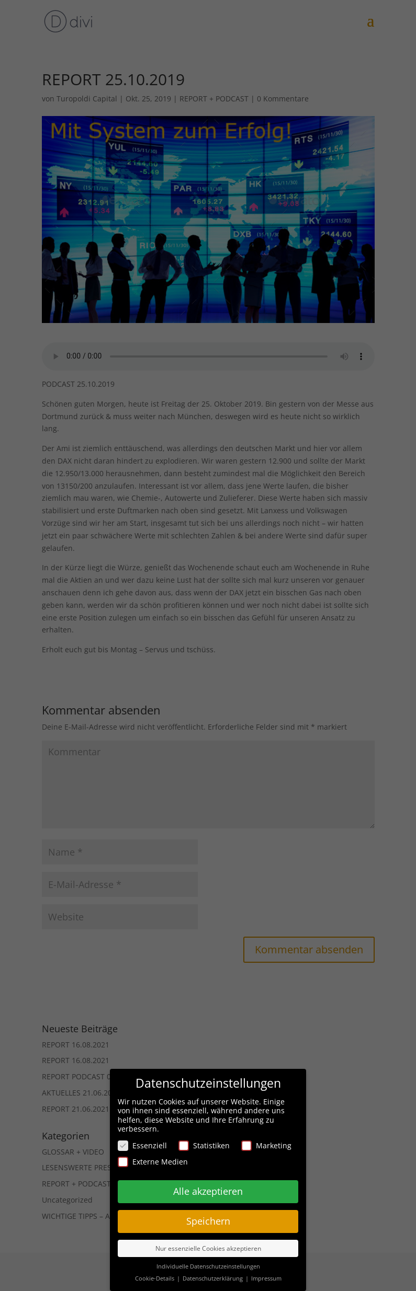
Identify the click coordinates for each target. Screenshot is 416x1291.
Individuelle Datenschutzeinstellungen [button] (208, 1266)
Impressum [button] (266, 1278)
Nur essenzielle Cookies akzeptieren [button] (208, 1248)
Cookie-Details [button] (155, 1278)
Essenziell (142, 1145)
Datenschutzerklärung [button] (213, 1278)
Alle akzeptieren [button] (208, 1191)
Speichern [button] (208, 1221)
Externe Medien (153, 1162)
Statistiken (204, 1145)
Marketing (266, 1145)
